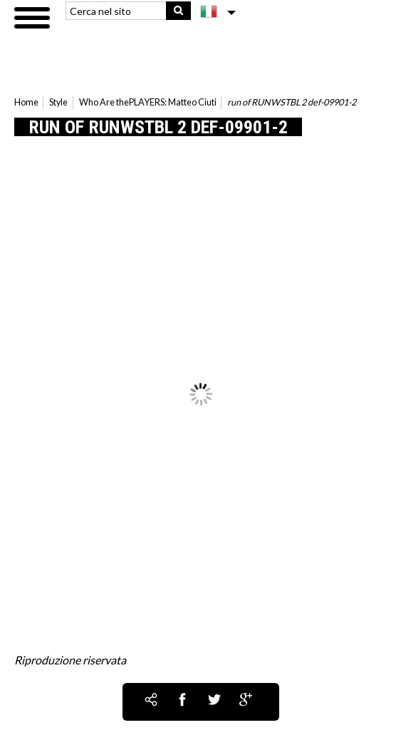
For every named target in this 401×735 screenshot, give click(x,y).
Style (58, 102)
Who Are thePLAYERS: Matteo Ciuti (148, 102)
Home (26, 102)
